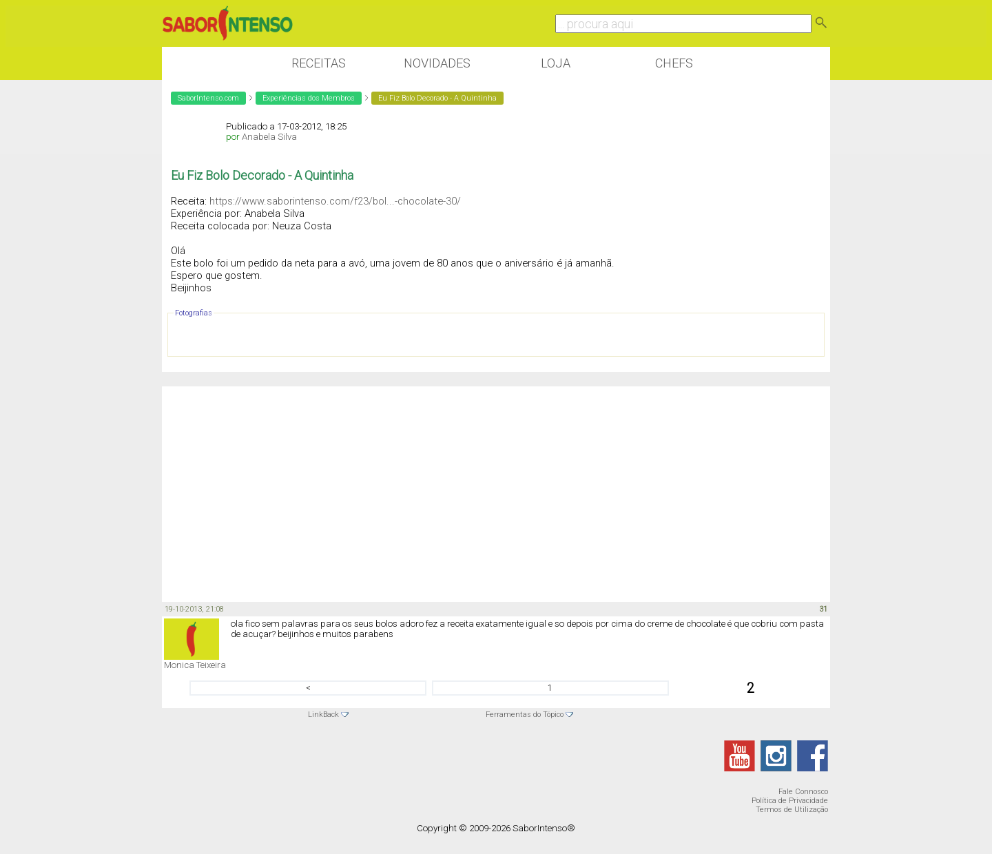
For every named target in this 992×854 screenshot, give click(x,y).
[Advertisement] (496, 493)
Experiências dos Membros (308, 98)
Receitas (318, 63)
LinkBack (323, 714)
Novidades (437, 63)
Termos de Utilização (792, 809)
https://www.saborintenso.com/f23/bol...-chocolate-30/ (335, 201)
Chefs (674, 63)
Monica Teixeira (195, 665)
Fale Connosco (803, 791)
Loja (555, 63)
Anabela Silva (269, 137)
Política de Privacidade (790, 800)
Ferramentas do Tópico (525, 714)
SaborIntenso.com (208, 98)
